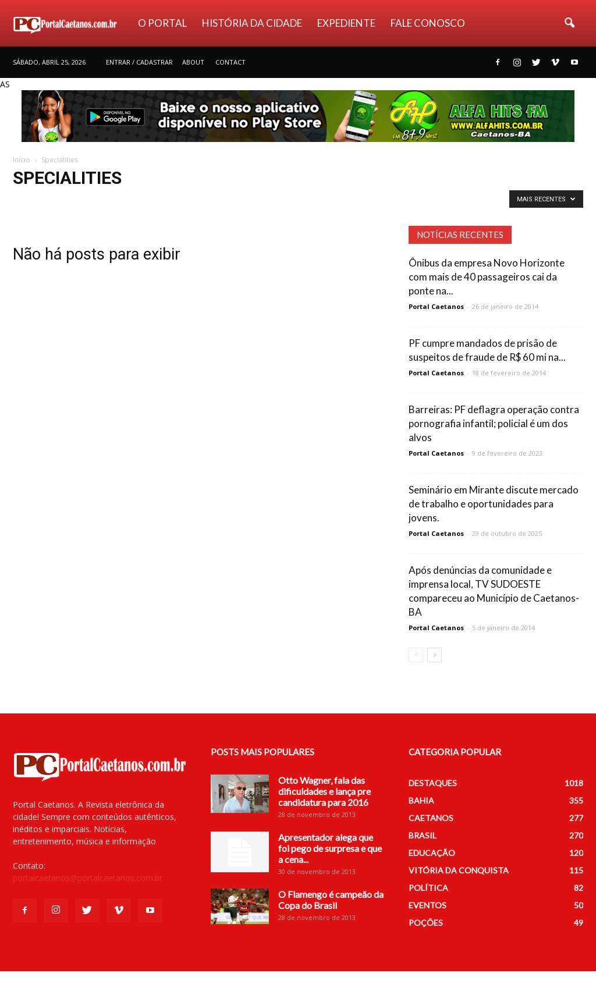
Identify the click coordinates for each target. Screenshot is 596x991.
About (193, 62)
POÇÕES (426, 923)
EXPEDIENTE (346, 23)
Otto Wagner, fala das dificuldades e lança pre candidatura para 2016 (324, 791)
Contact (230, 62)
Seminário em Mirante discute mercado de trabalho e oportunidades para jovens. (494, 504)
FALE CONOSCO (428, 23)
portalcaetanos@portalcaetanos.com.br (87, 877)
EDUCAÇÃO (432, 853)
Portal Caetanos (436, 306)
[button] (569, 23)
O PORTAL (162, 23)
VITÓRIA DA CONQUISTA (459, 870)
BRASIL (423, 835)
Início (21, 160)
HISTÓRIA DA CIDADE (252, 23)
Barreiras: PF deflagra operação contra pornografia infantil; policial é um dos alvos (494, 423)
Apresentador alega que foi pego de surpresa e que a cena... (330, 848)
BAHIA (421, 800)
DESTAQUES (433, 783)
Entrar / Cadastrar (139, 62)
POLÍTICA (428, 888)
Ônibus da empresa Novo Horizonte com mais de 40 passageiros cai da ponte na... (487, 277)
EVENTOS (427, 905)
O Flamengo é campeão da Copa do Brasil (331, 900)
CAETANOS (431, 818)
